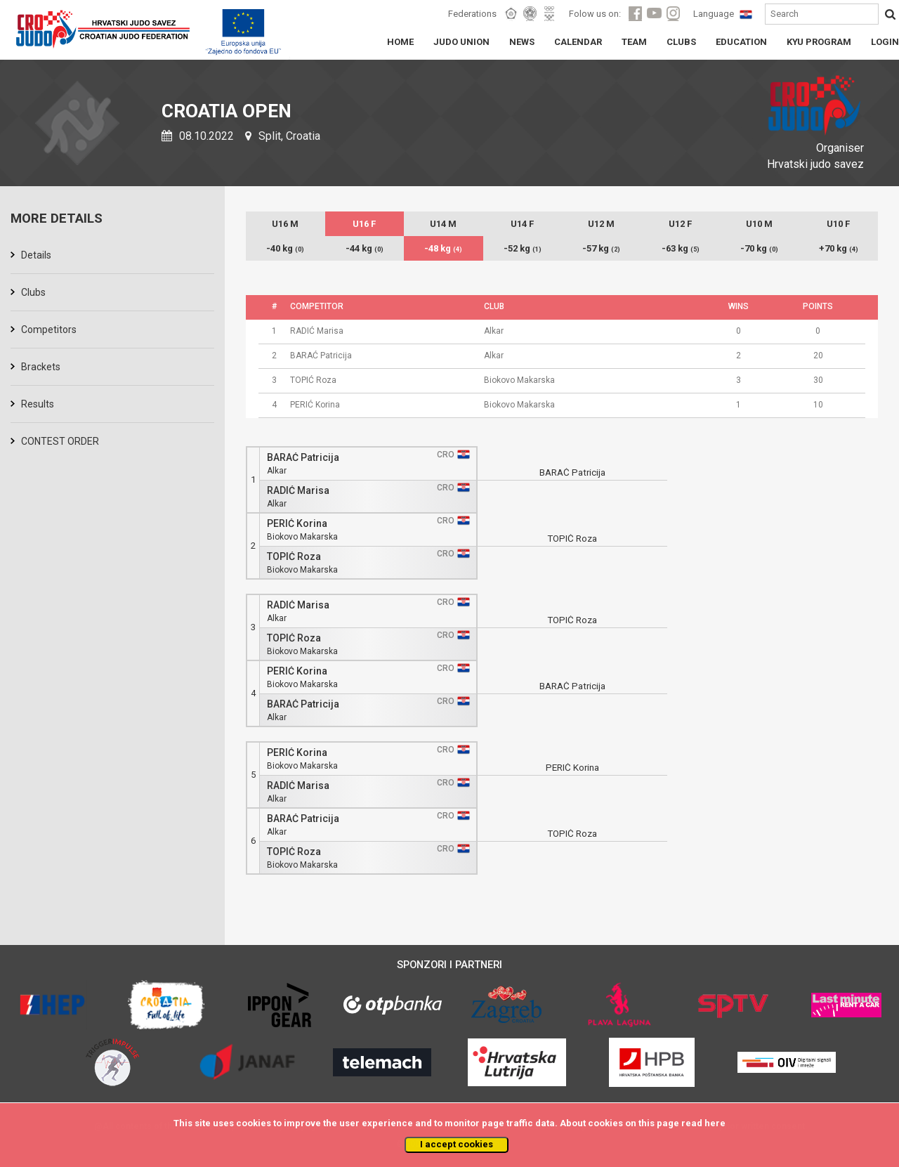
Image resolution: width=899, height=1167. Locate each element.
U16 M (285, 224)
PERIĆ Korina (297, 524)
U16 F (364, 224)
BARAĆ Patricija (303, 457)
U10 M (759, 224)
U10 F (838, 224)
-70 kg (759, 248)
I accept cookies (456, 1144)
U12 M (601, 224)
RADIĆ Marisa (298, 490)
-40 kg (285, 248)
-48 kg (443, 248)
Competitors (49, 329)
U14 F (522, 224)
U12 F (680, 224)
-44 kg (364, 248)
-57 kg (601, 248)
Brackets (40, 366)
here (715, 1123)
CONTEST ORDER (60, 441)
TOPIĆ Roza (294, 557)
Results (37, 404)
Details (36, 255)
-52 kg (523, 248)
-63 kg (681, 248)
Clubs (33, 292)
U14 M (443, 224)
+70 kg (838, 248)
